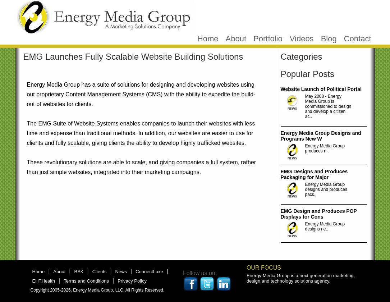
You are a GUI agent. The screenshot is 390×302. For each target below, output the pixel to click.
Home (208, 38)
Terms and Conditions (86, 281)
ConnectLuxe (149, 271)
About (236, 38)
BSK (78, 271)
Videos (302, 38)
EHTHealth (43, 281)
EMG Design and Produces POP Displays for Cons (319, 214)
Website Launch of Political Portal (321, 89)
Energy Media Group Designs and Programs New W (321, 136)
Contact (357, 38)
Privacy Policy (132, 281)
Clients (99, 271)
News (121, 271)
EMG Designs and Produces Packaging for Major (314, 174)
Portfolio (268, 38)
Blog (329, 38)
